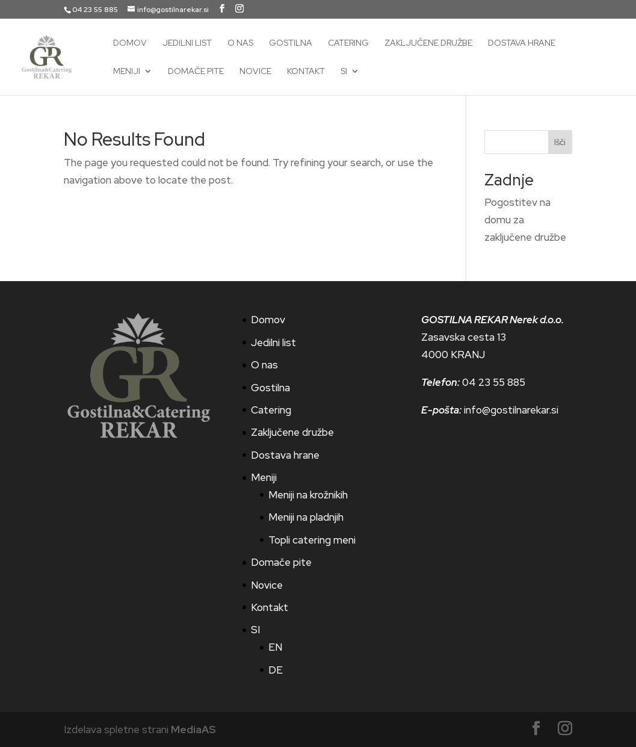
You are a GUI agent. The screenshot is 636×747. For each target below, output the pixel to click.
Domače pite (196, 71)
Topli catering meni (312, 540)
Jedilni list (187, 43)
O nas (240, 43)
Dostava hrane (521, 43)
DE (275, 670)
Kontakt (306, 71)
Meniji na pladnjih (306, 517)
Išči (560, 142)
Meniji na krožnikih (308, 494)
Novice (255, 71)
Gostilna (290, 43)
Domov (130, 43)
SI (344, 71)
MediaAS (193, 729)
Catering (348, 43)
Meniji (126, 71)
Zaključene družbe (428, 43)
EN (275, 647)
